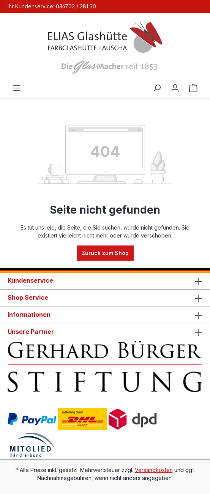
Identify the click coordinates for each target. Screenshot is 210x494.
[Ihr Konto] (175, 88)
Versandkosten (154, 470)
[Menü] (17, 88)
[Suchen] (157, 88)
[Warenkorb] (193, 88)
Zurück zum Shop (105, 253)
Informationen (29, 314)
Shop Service (28, 297)
